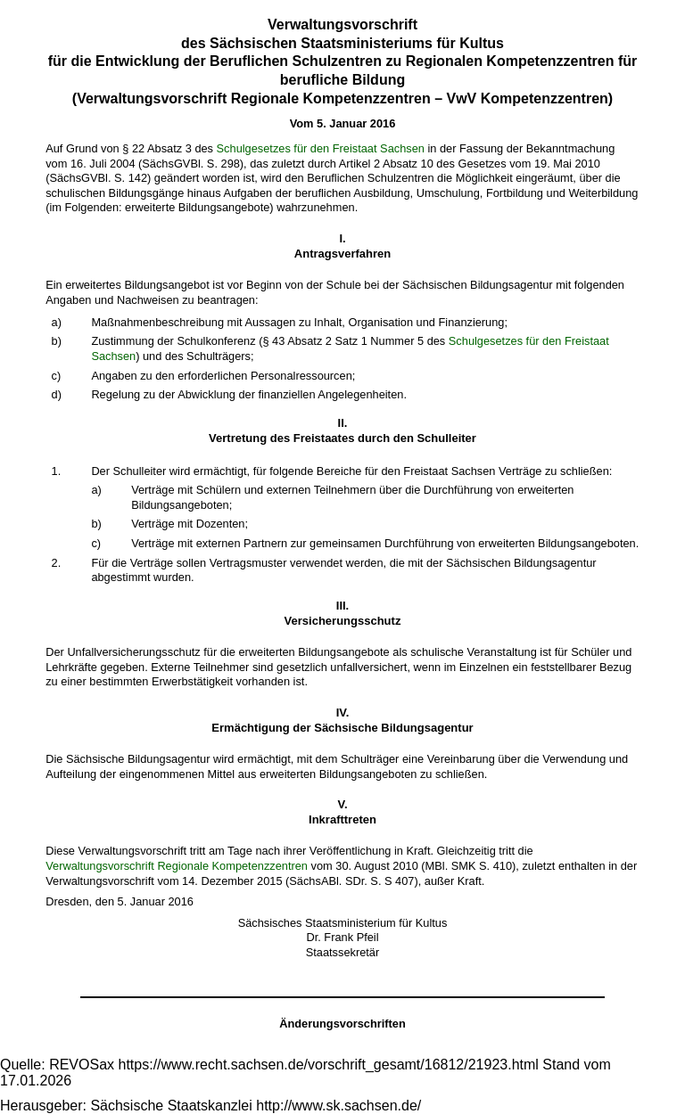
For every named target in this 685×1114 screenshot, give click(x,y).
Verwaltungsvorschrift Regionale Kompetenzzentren (176, 865)
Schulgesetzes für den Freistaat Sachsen (321, 148)
